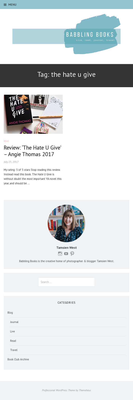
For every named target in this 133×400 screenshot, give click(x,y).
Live (12, 331)
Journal (14, 322)
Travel (14, 350)
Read (6, 141)
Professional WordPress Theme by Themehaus (66, 390)
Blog (10, 312)
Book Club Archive (18, 359)
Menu (12, 4)
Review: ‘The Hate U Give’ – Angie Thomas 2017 (32, 151)
